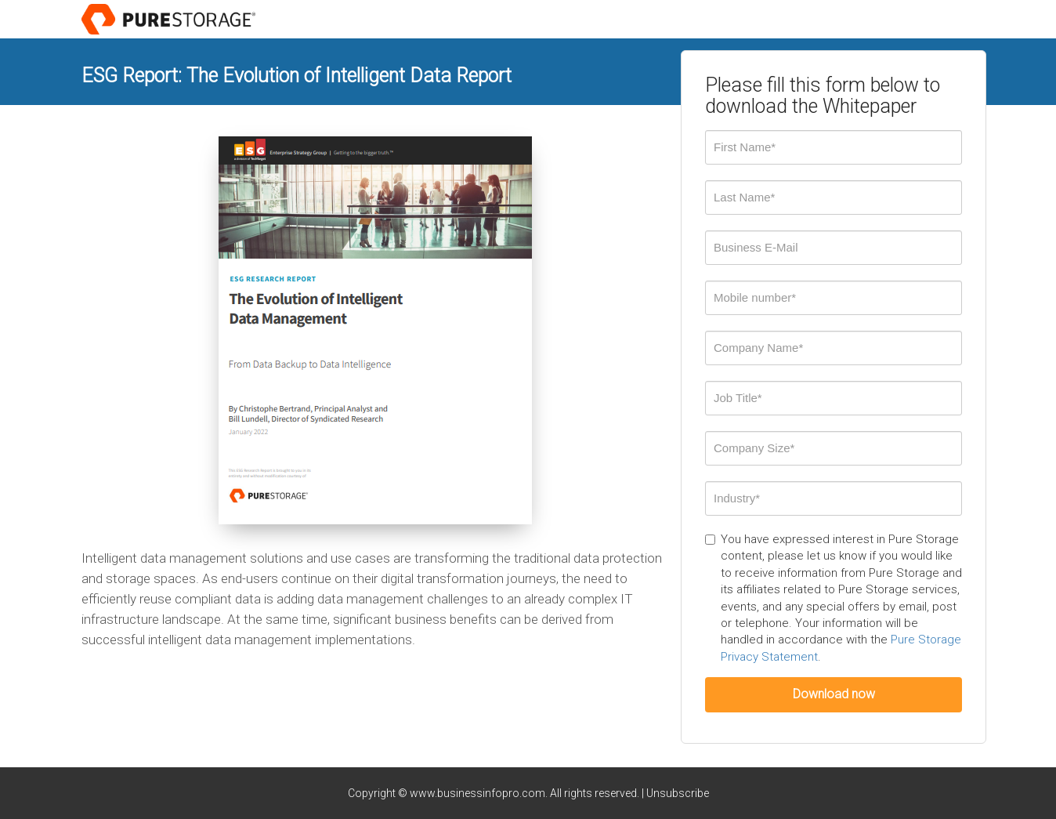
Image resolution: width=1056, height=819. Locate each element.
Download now (834, 694)
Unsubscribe (677, 793)
